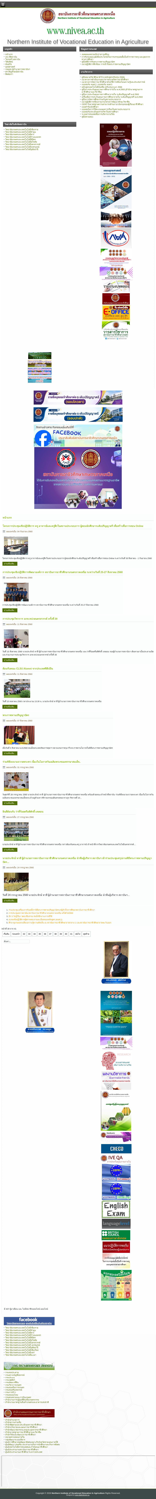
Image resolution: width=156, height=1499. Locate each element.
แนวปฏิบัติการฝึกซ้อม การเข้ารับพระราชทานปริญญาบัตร (106, 64)
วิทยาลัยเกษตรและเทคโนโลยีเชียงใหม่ (22, 1350)
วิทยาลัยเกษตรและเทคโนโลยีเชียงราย (21, 129)
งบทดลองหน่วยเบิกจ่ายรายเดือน (95, 54)
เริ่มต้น (6, 934)
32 (24, 934)
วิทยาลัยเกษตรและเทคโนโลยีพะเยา (20, 1355)
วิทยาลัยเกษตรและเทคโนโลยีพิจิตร (20, 139)
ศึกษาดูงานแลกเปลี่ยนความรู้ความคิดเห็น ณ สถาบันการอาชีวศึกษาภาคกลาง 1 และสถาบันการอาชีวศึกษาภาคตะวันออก (60, 923)
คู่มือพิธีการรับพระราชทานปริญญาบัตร (98, 62)
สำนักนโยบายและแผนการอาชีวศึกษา (21, 1427)
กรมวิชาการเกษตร (13, 1385)
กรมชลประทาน (12, 1372)
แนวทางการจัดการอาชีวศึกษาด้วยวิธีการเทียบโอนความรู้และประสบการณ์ (113, 82)
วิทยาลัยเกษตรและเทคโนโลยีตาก (19, 134)
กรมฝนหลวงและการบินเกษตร (18, 1397)
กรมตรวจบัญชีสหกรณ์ (15, 1375)
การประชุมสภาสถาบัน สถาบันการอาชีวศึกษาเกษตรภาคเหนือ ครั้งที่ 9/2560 (41, 913)
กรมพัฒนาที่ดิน (12, 1382)
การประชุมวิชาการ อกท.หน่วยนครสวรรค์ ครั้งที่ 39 (30, 619)
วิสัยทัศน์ (9, 62)
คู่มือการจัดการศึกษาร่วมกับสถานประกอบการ (101, 99)
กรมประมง (10, 1377)
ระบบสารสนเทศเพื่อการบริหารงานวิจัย (98, 114)
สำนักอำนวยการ (12, 1420)
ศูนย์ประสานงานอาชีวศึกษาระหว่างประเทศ (23, 1452)
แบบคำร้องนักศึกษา (90, 107)
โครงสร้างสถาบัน (12, 59)
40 (66, 934)
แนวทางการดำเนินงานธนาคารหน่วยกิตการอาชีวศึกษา (105, 79)
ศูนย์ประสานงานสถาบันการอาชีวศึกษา (22, 1449)
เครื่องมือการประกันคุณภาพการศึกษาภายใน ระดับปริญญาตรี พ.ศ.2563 (112, 97)
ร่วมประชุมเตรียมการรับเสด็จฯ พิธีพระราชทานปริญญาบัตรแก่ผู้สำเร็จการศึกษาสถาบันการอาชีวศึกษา (52, 910)
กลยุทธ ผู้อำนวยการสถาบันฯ (17, 69)
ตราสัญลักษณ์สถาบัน (14, 72)
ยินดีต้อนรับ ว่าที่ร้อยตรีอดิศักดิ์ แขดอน (23, 811)
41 (71, 934)
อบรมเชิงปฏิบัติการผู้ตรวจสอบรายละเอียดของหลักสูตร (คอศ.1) (35, 919)
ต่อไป (77, 934)
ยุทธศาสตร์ (10, 67)
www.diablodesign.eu (82, 1495)
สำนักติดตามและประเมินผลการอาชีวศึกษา (23, 1425)
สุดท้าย (86, 934)
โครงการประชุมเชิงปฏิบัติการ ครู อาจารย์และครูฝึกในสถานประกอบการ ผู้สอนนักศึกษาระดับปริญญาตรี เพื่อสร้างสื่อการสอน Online (73, 526)
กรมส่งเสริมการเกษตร (14, 1387)
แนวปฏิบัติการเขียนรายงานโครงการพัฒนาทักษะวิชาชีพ (106, 102)
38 (55, 934)
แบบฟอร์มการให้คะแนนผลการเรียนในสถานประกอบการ (106, 109)
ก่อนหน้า (16, 934)
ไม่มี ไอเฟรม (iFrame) (78, 1471)
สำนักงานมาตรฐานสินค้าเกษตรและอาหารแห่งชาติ (27, 1402)
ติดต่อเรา (9, 74)
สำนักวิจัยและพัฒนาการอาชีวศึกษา (20, 1435)
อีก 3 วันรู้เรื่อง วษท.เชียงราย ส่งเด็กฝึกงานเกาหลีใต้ (30, 916)
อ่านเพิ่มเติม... (10, 564)
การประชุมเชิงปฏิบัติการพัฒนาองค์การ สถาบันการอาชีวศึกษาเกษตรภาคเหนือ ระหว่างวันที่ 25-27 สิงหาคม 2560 (63, 572)
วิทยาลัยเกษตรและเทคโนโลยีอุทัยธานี (21, 149)
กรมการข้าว (10, 1392)
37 (50, 934)
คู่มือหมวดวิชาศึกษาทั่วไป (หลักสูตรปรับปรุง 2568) (103, 77)
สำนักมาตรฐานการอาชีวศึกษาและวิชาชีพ (23, 1432)
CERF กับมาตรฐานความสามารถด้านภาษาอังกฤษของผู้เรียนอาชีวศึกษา (112, 104)
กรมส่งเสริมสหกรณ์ (13, 1390)
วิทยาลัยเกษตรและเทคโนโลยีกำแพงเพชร (23, 137)
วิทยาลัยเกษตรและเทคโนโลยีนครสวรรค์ (22, 144)
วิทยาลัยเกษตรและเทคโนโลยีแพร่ (19, 1352)
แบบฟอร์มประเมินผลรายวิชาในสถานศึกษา (100, 112)
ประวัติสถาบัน (11, 57)
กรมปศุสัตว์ (10, 1380)
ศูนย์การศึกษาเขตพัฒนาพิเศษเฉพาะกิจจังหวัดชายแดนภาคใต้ (31, 1442)
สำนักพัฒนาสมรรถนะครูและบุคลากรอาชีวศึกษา (26, 1430)
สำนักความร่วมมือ (13, 1422)
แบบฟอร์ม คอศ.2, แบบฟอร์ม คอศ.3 (97, 84)
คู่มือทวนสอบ (87, 117)
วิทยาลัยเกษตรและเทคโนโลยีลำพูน (20, 132)
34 (34, 934)
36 (45, 934)
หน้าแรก (9, 54)
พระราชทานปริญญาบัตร (16, 715)
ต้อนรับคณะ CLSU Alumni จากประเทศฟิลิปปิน (28, 668)
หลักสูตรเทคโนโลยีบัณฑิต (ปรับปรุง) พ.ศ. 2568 (102, 87)
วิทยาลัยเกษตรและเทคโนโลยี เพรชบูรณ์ (22, 1345)
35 (40, 934)
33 (29, 934)
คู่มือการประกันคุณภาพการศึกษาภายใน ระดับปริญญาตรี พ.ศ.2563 (110, 94)
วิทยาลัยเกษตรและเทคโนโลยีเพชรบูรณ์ (22, 147)
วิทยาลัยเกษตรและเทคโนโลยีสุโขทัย (21, 142)
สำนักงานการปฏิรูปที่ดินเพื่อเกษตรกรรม (22, 1400)
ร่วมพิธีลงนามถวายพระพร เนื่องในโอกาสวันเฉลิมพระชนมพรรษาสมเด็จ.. (42, 762)
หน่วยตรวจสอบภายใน (15, 1437)
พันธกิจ (8, 64)
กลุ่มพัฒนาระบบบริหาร (15, 1440)
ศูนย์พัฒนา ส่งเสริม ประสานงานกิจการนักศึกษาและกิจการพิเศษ (32, 1444)
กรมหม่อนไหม (11, 1395)
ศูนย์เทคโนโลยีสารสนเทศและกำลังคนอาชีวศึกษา (26, 1447)
